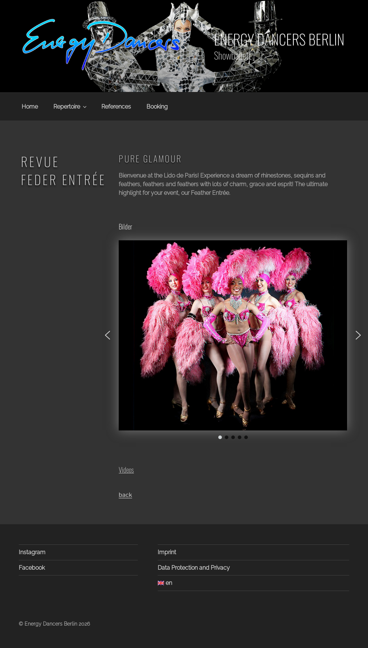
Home (30, 106)
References (116, 106)
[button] (107, 335)
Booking (157, 106)
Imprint (167, 552)
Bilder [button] (125, 226)
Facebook (32, 567)
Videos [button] (126, 469)
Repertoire (70, 106)
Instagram (32, 552)
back (125, 494)
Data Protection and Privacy (194, 567)
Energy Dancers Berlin (279, 39)
